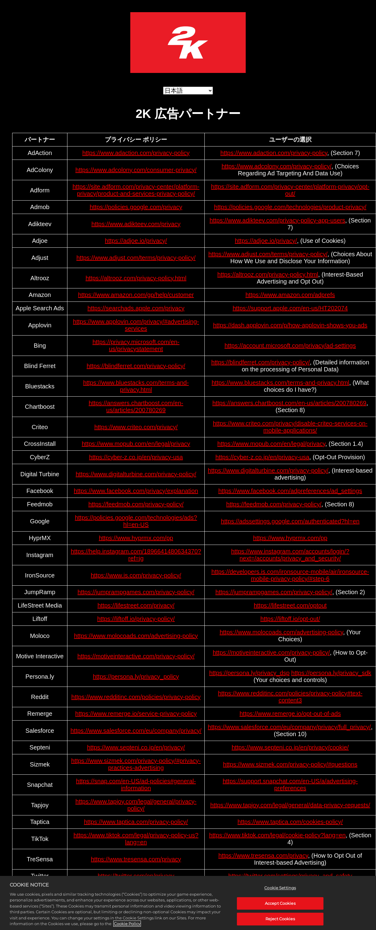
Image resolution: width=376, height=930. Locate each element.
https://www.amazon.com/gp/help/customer (136, 294)
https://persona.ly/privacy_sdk (331, 673)
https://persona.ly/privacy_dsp (249, 673)
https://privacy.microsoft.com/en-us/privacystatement (135, 345)
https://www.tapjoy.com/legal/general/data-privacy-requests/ (290, 805)
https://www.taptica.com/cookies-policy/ (290, 821)
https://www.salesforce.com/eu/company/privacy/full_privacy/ (289, 727)
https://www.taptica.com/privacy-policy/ (136, 821)
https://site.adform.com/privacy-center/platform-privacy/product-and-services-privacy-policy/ (136, 190)
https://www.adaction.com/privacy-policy (136, 153)
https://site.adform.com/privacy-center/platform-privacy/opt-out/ (290, 190)
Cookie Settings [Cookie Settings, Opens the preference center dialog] (280, 889)
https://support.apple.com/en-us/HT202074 (290, 308)
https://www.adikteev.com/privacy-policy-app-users (277, 220)
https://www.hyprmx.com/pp (136, 538)
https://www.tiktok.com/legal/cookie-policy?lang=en (277, 835)
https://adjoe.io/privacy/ (136, 240)
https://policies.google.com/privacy (136, 207)
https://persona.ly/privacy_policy (136, 676)
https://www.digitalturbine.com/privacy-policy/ (136, 474)
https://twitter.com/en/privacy (135, 876)
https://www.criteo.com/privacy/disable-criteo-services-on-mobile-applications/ (290, 427)
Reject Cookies (280, 920)
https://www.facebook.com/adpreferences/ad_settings (290, 490)
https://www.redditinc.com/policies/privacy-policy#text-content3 (290, 697)
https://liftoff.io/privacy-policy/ (136, 618)
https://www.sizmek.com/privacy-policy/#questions (290, 764)
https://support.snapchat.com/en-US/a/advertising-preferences (290, 784)
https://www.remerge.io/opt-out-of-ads (290, 713)
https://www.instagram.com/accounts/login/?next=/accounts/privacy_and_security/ (290, 555)
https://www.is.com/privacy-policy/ (136, 575)
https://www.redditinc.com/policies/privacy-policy (136, 697)
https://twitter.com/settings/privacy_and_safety (290, 876)
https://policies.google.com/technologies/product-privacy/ (290, 207)
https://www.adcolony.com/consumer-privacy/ (136, 170)
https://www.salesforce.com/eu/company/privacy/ (135, 730)
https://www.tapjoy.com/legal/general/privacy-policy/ (136, 805)
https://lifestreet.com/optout (290, 605)
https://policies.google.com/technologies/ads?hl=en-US (136, 521)
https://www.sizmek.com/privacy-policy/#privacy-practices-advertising (136, 764)
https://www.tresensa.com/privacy (136, 859)
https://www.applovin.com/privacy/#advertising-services (136, 325)
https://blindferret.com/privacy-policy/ (136, 366)
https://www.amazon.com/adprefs (290, 294)
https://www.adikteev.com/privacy (135, 224)
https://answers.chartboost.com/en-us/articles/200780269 (136, 406)
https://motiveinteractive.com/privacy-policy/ (136, 656)
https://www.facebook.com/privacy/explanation (136, 490)
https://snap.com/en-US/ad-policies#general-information (136, 784)
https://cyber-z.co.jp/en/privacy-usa (136, 457)
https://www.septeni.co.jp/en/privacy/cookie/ (290, 747)
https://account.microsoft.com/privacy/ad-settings (290, 345)
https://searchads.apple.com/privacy (135, 308)
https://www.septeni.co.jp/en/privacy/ (136, 747)
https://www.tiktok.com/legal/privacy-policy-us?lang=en (135, 839)
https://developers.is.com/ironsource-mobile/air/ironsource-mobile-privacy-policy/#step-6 (290, 575)
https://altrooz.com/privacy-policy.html (136, 278)
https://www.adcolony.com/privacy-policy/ (276, 166)
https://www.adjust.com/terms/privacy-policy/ (135, 257)
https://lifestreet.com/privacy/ (135, 605)
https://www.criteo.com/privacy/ (136, 427)
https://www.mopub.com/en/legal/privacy (136, 443)
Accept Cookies (280, 904)
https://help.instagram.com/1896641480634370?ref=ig (136, 555)
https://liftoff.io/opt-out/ (290, 618)
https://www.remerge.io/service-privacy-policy (136, 713)
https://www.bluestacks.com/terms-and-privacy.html (136, 386)
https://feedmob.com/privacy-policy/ (135, 504)
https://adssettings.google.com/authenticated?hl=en (290, 521)
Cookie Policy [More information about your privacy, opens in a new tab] (127, 924)
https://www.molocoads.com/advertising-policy (136, 635)
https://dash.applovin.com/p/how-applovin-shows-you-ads (290, 325)
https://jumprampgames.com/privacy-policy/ (135, 592)
